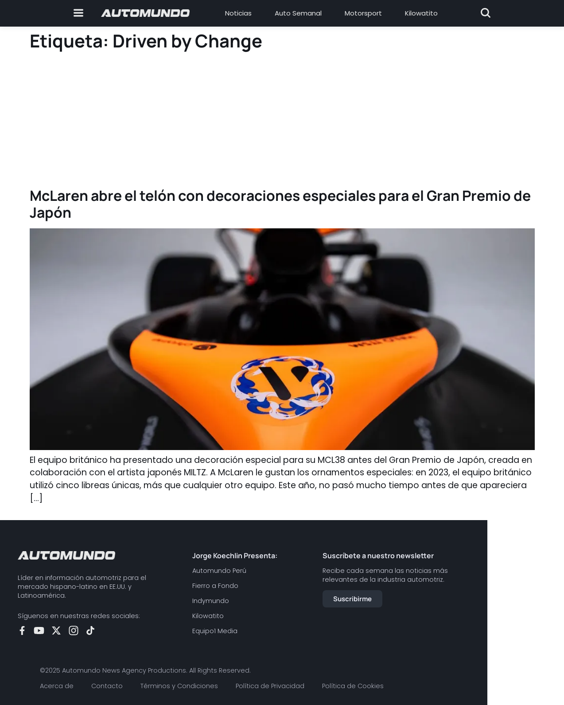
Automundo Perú (219, 570)
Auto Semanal (298, 13)
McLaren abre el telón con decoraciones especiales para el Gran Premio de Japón (280, 204)
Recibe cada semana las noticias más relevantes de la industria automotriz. (385, 575)
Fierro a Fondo (215, 585)
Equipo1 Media (214, 631)
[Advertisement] (282, 121)
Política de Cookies (353, 686)
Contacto (107, 686)
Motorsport (363, 13)
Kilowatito (421, 13)
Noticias (238, 13)
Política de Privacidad (270, 686)
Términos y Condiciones (179, 686)
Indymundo (210, 600)
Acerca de (57, 686)
